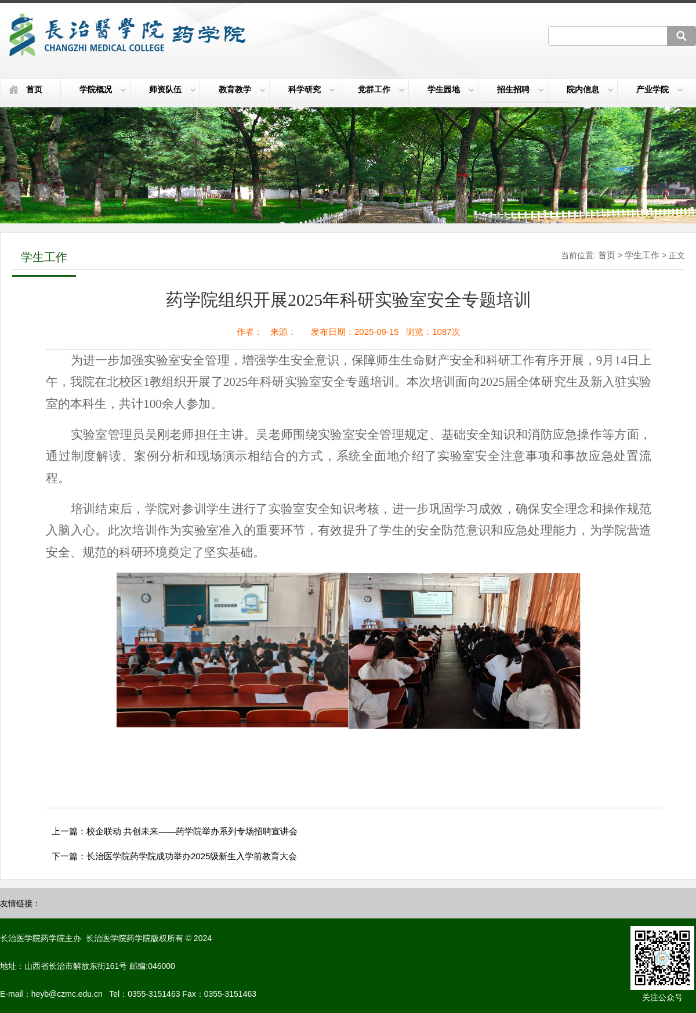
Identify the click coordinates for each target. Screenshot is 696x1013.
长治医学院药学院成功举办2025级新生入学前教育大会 (191, 856)
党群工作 (381, 89)
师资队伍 (172, 89)
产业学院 (659, 89)
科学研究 (311, 89)
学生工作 (642, 255)
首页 (34, 89)
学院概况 (102, 89)
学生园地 (450, 89)
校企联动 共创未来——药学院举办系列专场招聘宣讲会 (192, 831)
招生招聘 (520, 89)
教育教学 (242, 89)
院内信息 (590, 89)
